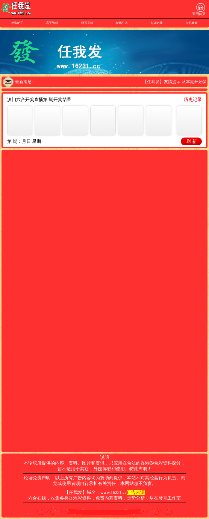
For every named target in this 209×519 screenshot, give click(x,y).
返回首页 (198, 9)
